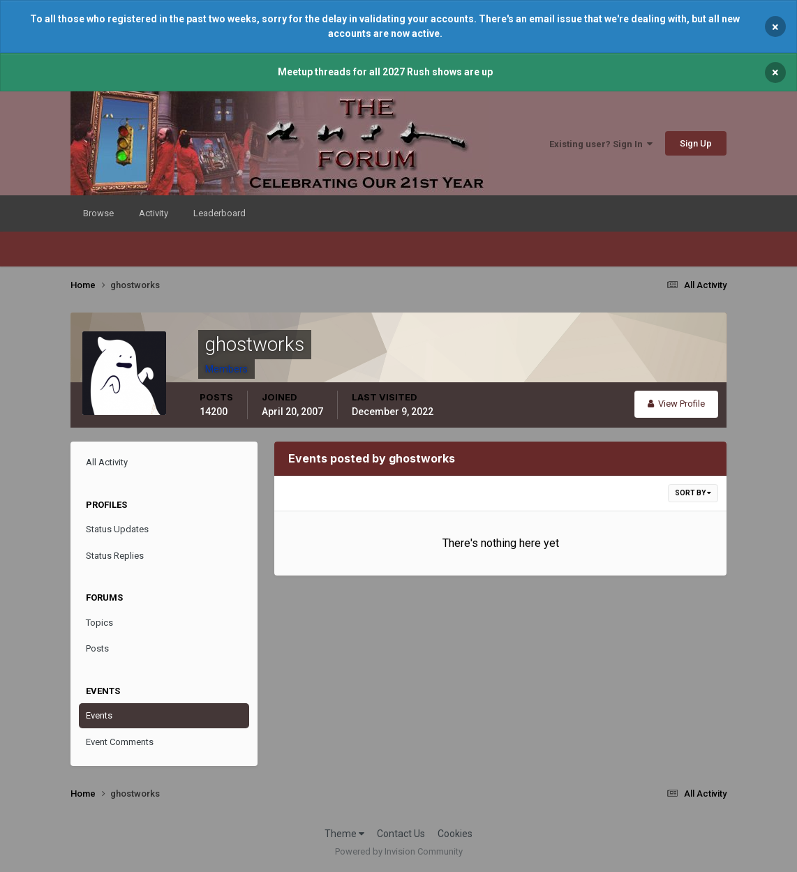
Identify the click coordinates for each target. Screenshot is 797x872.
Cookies (455, 833)
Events (99, 715)
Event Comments (120, 742)
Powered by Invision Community (399, 851)
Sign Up (696, 143)
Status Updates (117, 529)
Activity (153, 213)
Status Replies (115, 555)
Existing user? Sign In (601, 144)
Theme (344, 833)
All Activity (107, 462)
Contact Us (401, 833)
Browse (98, 213)
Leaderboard (219, 213)
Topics (99, 622)
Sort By (693, 493)
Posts (97, 648)
